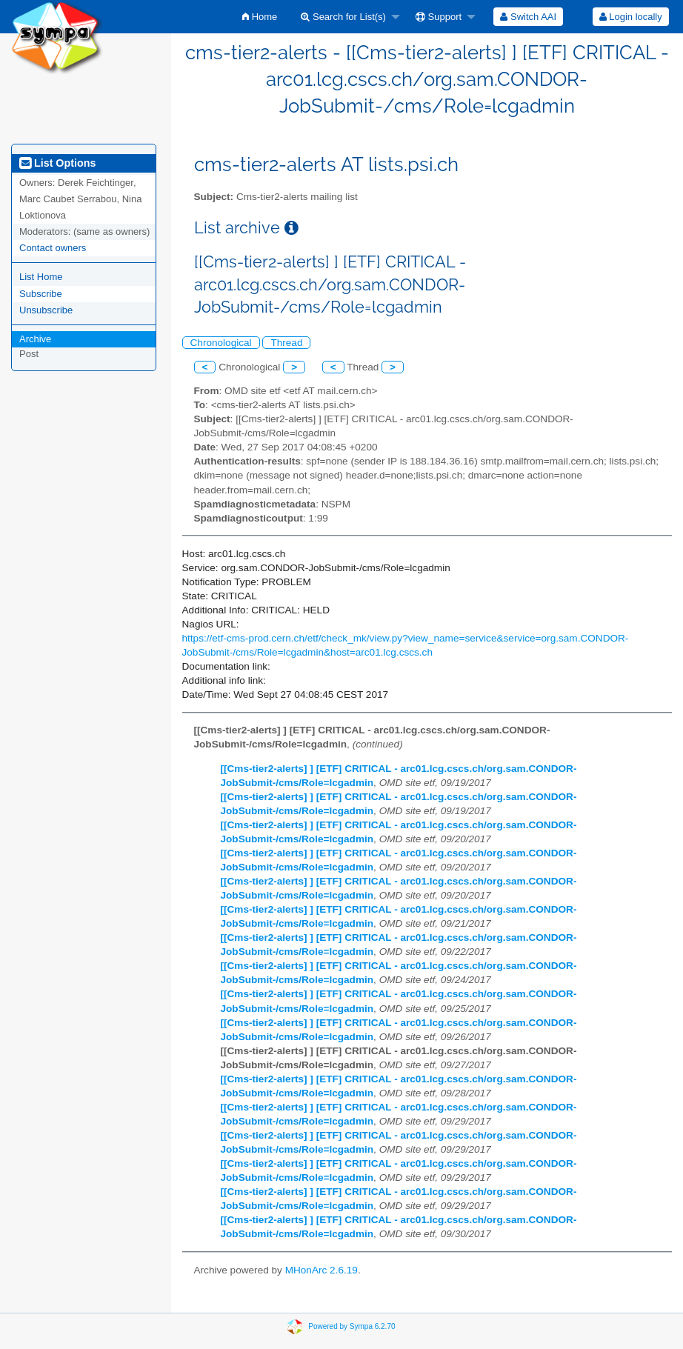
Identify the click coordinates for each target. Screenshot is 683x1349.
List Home (41, 276)
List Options (57, 163)
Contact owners (52, 247)
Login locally (630, 16)
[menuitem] (259, 16)
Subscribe (40, 293)
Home (259, 16)
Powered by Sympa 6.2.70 (351, 1326)
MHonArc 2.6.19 (321, 1270)
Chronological (221, 342)
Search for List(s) (343, 16)
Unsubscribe (46, 310)
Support (439, 16)
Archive (35, 338)
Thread (286, 342)
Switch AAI (528, 16)
